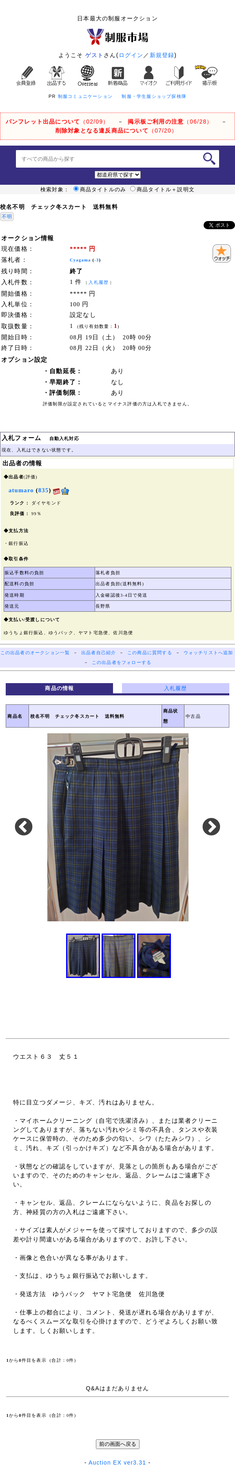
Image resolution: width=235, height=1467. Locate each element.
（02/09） (57, 121)
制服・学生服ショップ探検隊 (154, 96)
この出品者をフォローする (121, 662)
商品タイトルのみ (99, 190)
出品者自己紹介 (98, 653)
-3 (96, 260)
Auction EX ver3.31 (117, 1462)
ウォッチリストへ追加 (208, 653)
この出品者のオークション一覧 (35, 653)
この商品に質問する (149, 653)
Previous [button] (23, 827)
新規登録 (162, 55)
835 (43, 490)
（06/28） (170, 121)
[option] (118, 827)
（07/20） (116, 130)
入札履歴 (99, 282)
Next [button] (211, 827)
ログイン (131, 55)
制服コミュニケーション (85, 96)
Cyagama (80, 260)
